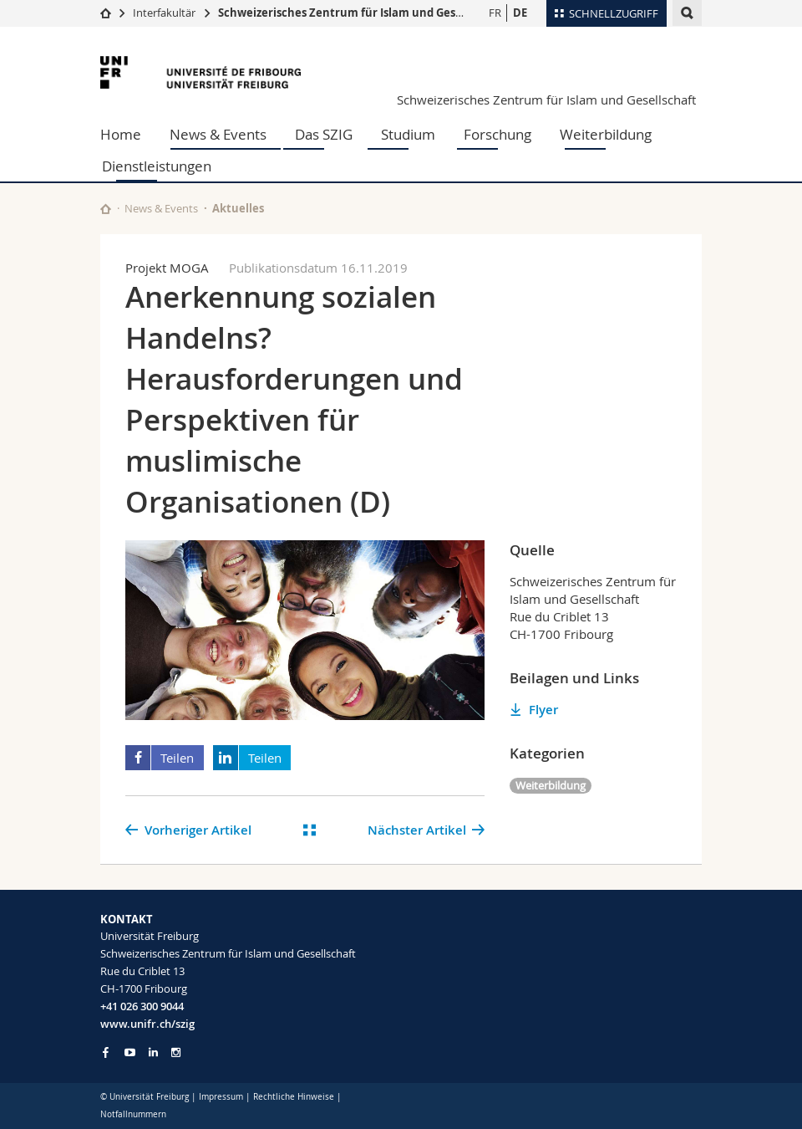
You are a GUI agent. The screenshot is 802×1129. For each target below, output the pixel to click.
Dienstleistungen (156, 166)
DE (520, 12)
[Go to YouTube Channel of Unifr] (129, 1052)
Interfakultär (164, 12)
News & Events (218, 134)
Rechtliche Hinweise (293, 1096)
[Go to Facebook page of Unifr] (105, 1052)
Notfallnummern (133, 1114)
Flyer (543, 709)
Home (120, 134)
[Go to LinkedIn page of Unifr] (153, 1052)
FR (495, 12)
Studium (408, 134)
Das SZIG (324, 134)
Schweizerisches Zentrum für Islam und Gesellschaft (360, 12)
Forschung (497, 134)
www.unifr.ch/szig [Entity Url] (147, 1023)
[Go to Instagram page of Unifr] (175, 1052)
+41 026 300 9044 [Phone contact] (142, 1006)
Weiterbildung (606, 134)
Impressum (221, 1096)
